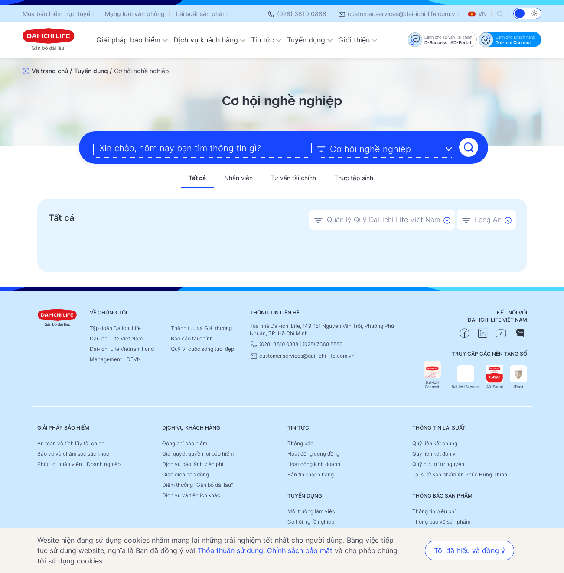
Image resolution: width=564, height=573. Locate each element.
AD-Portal (494, 376)
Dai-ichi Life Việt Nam (116, 337)
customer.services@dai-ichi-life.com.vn (398, 13)
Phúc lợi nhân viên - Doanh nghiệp (79, 463)
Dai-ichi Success (465, 376)
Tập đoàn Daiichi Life (115, 327)
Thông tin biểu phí (434, 510)
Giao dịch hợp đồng (185, 473)
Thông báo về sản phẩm (441, 521)
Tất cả (197, 177)
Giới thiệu (358, 40)
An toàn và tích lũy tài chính (70, 442)
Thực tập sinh (353, 177)
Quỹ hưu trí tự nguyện (438, 463)
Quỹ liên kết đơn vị (434, 453)
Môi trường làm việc (311, 510)
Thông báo (300, 442)
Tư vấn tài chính (293, 177)
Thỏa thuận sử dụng (230, 550)
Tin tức (266, 40)
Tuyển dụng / (93, 70)
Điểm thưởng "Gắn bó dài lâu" (197, 484)
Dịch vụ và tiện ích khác (191, 494)
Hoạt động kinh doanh (313, 463)
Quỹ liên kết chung (434, 442)
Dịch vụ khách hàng (209, 40)
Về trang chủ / (52, 70)
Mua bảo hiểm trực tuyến (58, 13)
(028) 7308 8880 (322, 343)
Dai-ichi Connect (432, 374)
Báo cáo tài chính (192, 337)
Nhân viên (238, 177)
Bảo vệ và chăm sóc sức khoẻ (73, 453)
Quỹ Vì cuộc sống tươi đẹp (202, 348)
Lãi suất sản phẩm (202, 13)
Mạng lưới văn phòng (135, 13)
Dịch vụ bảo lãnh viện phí (192, 463)
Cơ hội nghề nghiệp (310, 521)
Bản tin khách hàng (310, 473)
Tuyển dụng (310, 40)
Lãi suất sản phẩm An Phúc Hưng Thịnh (459, 473)
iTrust (518, 376)
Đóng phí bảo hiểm (184, 442)
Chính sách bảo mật (300, 550)
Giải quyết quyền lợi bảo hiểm (198, 453)
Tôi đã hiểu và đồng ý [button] (469, 550)
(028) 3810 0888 (296, 13)
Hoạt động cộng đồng (313, 453)
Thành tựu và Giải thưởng (201, 327)
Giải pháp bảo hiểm (132, 40)
